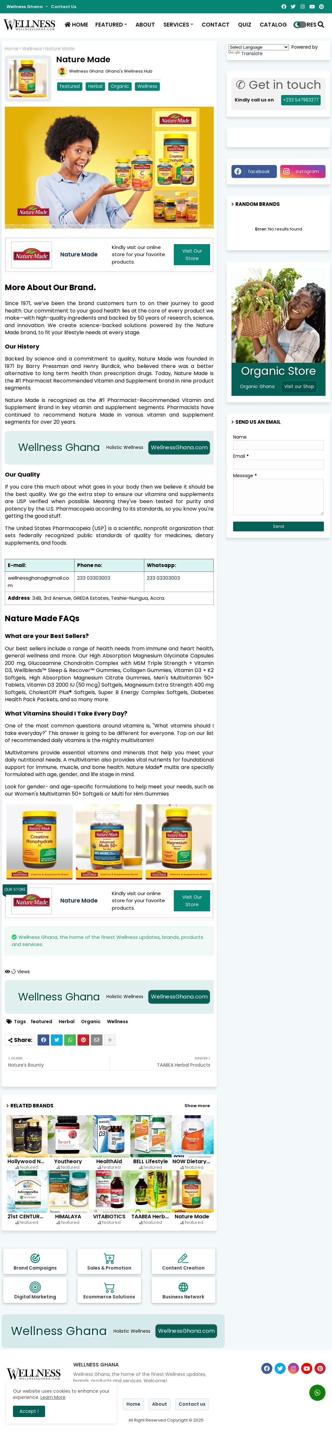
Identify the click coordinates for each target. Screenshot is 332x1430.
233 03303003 (93, 577)
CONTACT (215, 25)
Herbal (95, 86)
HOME (75, 25)
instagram (307, 171)
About (159, 1404)
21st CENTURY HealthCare (27, 1216)
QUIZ (244, 25)
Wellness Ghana (25, 7)
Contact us (63, 7)
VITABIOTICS (109, 1216)
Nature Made (192, 1216)
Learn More (53, 1397)
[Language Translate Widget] (258, 47)
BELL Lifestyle (150, 1161)
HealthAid (109, 1161)
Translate (245, 53)
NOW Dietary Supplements (192, 1161)
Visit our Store (192, 254)
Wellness (32, 49)
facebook (259, 171)
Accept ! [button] (29, 1411)
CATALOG (272, 25)
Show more (197, 1106)
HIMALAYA (68, 1216)
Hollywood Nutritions (27, 1161)
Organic (120, 86)
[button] (320, 24)
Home (11, 49)
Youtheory (68, 1161)
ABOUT (144, 25)
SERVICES (175, 25)
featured (70, 86)
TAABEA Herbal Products (151, 1216)
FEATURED (109, 25)
